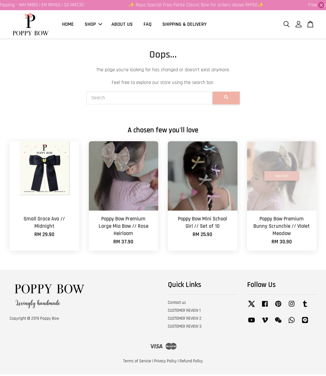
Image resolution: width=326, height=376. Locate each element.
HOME (68, 25)
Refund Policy (191, 363)
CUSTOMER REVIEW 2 (185, 320)
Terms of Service (137, 363)
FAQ (148, 25)
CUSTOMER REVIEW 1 (184, 312)
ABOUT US (122, 25)
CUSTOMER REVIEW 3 (185, 328)
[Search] (149, 100)
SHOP (93, 25)
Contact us (177, 304)
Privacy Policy (165, 363)
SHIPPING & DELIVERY (184, 25)
